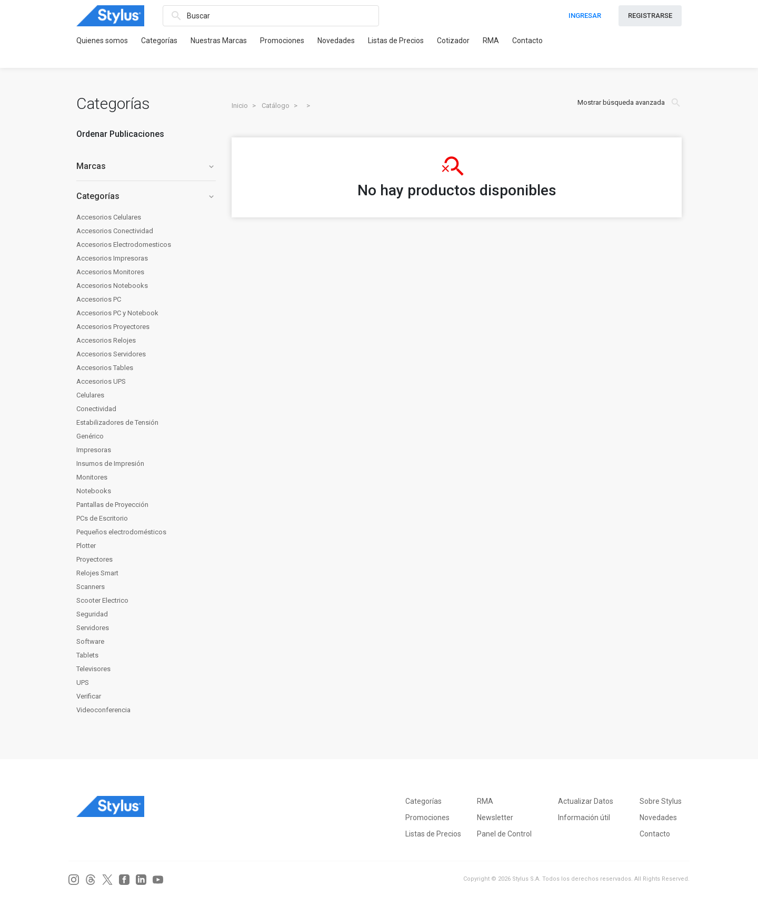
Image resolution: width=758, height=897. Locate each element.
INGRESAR (584, 15)
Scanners (90, 587)
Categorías (159, 40)
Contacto (527, 40)
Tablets (87, 655)
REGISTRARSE (650, 15)
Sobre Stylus (661, 801)
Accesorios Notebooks (112, 286)
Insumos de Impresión (110, 463)
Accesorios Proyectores (112, 327)
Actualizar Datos (585, 801)
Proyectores (94, 559)
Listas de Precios (396, 40)
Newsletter (495, 817)
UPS (82, 682)
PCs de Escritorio (102, 518)
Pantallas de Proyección (112, 505)
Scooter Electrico (102, 600)
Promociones (282, 40)
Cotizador (453, 40)
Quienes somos (102, 40)
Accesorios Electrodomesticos (123, 244)
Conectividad (96, 409)
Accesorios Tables (104, 368)
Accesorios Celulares (108, 217)
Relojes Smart (97, 573)
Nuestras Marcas (219, 40)
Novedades (336, 40)
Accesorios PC (98, 299)
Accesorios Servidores (111, 354)
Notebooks (93, 491)
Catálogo (276, 105)
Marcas (146, 166)
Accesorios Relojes (106, 340)
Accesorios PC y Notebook (117, 313)
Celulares (90, 395)
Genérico (90, 436)
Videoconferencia (103, 710)
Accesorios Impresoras (112, 258)
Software (90, 641)
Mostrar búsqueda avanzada (629, 102)
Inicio (240, 105)
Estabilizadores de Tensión (117, 422)
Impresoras (93, 450)
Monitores (91, 477)
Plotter (86, 546)
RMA (491, 40)
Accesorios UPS (101, 381)
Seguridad (92, 614)
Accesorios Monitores (110, 272)
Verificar (88, 696)
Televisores (93, 669)
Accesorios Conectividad (114, 231)
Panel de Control (504, 834)
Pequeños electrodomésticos (121, 532)
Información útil (584, 817)
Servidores (92, 628)
